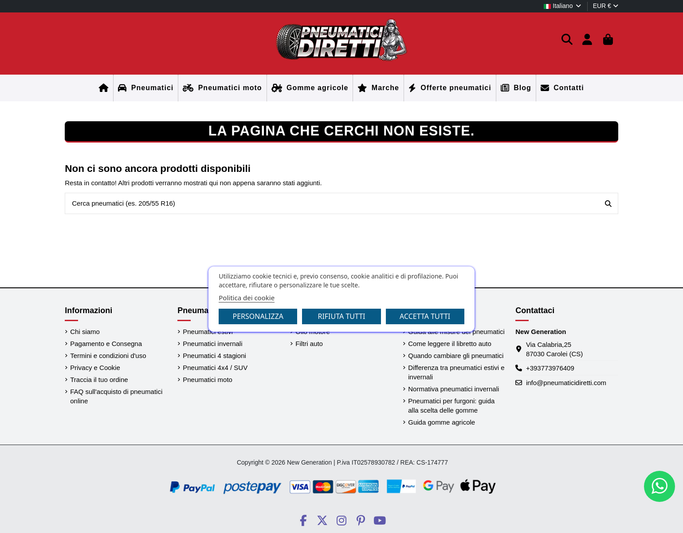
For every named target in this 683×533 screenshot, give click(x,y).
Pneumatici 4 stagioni (214, 355)
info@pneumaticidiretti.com (566, 382)
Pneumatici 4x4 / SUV (215, 367)
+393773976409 (550, 368)
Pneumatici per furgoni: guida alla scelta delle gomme (451, 405)
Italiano (563, 5)
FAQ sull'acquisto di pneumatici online (116, 396)
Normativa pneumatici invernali (453, 389)
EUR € (605, 5)
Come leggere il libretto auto (449, 343)
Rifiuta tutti (341, 316)
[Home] (103, 88)
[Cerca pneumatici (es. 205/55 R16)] (608, 204)
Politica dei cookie (247, 297)
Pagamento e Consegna (106, 343)
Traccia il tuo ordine (99, 379)
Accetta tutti (425, 316)
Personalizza (258, 316)
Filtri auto (309, 343)
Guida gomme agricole (441, 422)
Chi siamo (85, 331)
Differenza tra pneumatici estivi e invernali (456, 372)
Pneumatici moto (207, 379)
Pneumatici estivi (208, 331)
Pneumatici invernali (212, 343)
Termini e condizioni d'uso (108, 355)
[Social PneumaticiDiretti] (303, 520)
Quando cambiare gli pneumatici (455, 355)
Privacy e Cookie (95, 367)
